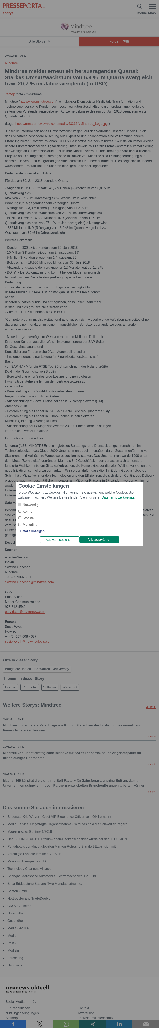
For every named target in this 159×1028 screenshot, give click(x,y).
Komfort (28, 511)
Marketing (30, 524)
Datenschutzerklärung (117, 497)
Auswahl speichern (59, 539)
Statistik (28, 518)
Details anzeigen (32, 531)
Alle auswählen (99, 539)
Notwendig (31, 505)
